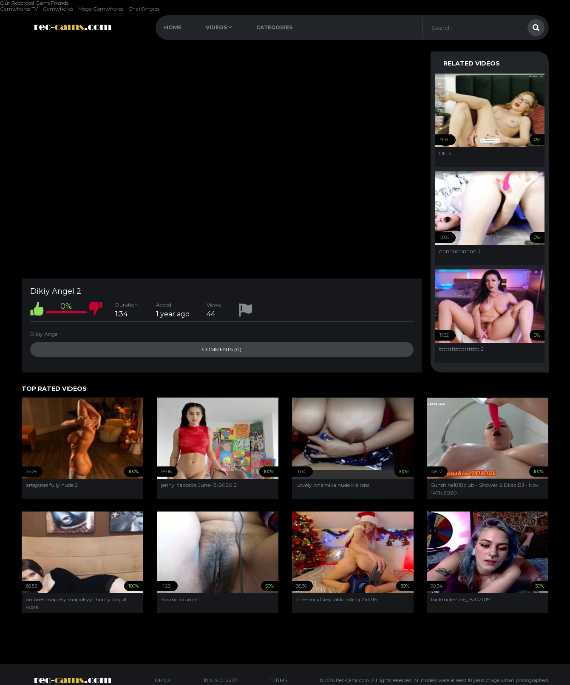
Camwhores (58, 9)
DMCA (163, 680)
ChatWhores (143, 9)
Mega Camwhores (100, 9)
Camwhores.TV (19, 9)
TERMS (278, 680)
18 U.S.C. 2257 (220, 680)
